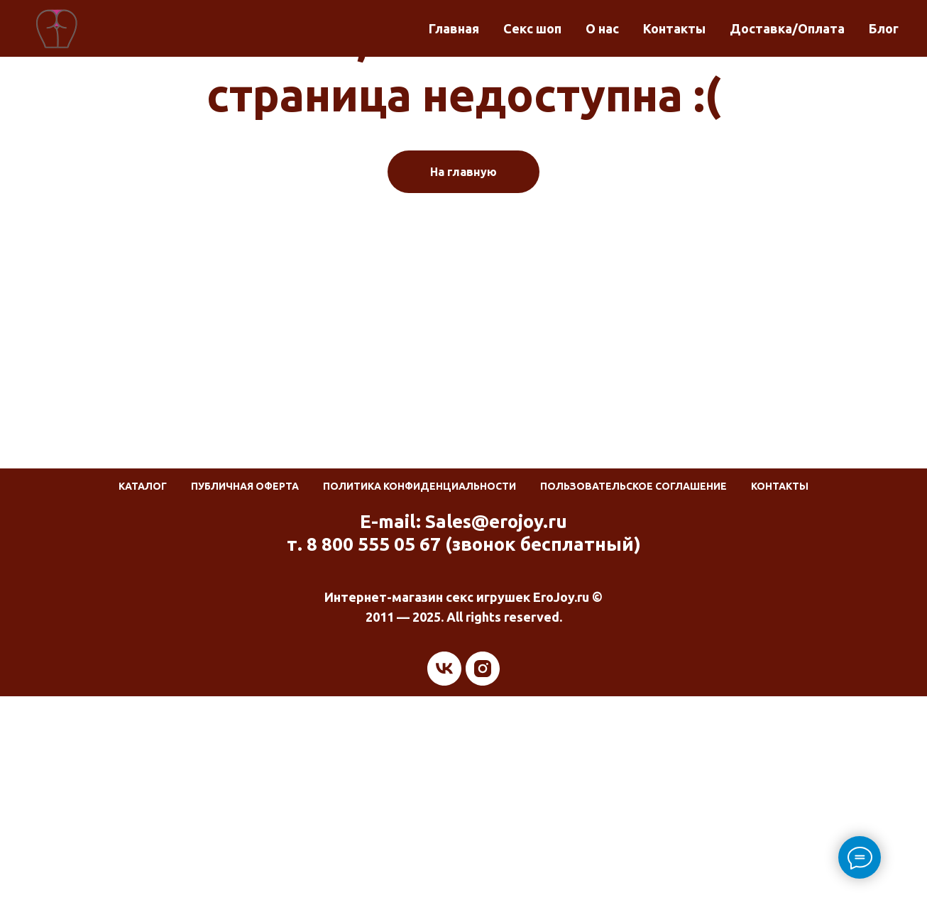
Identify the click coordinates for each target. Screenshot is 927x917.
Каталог (143, 486)
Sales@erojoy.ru (496, 521)
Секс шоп (532, 28)
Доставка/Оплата (787, 28)
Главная (454, 28)
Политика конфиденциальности (419, 486)
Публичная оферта (245, 486)
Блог (884, 28)
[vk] (444, 669)
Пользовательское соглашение (633, 486)
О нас (602, 28)
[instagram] (483, 669)
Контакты (674, 28)
